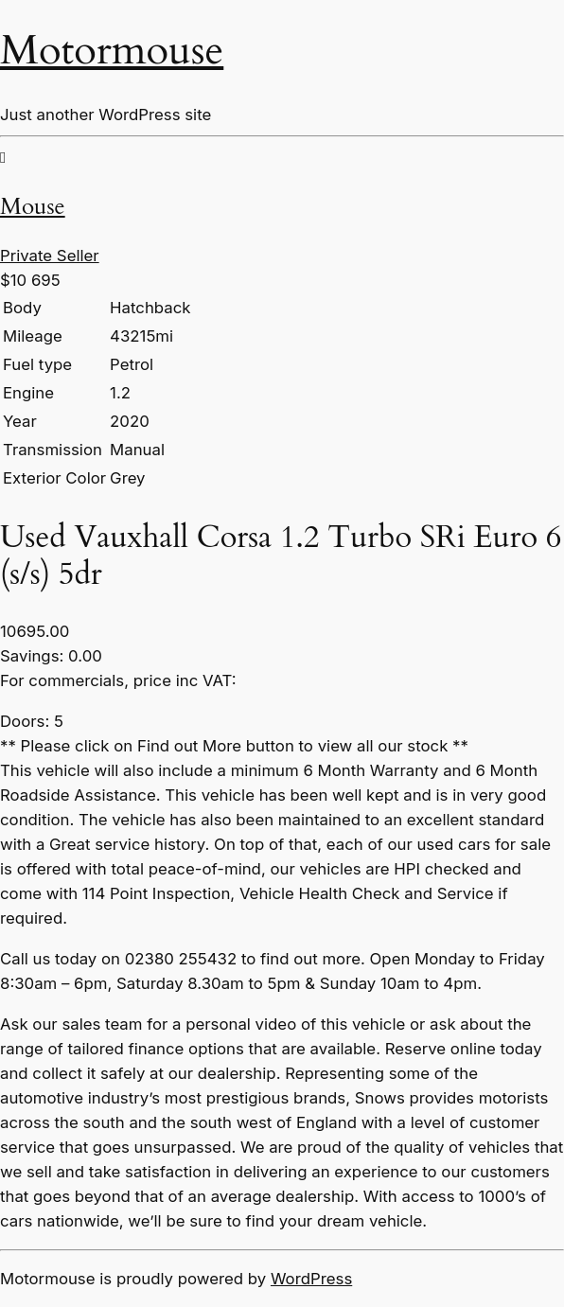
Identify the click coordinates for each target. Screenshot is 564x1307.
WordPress (311, 1278)
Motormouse (111, 51)
